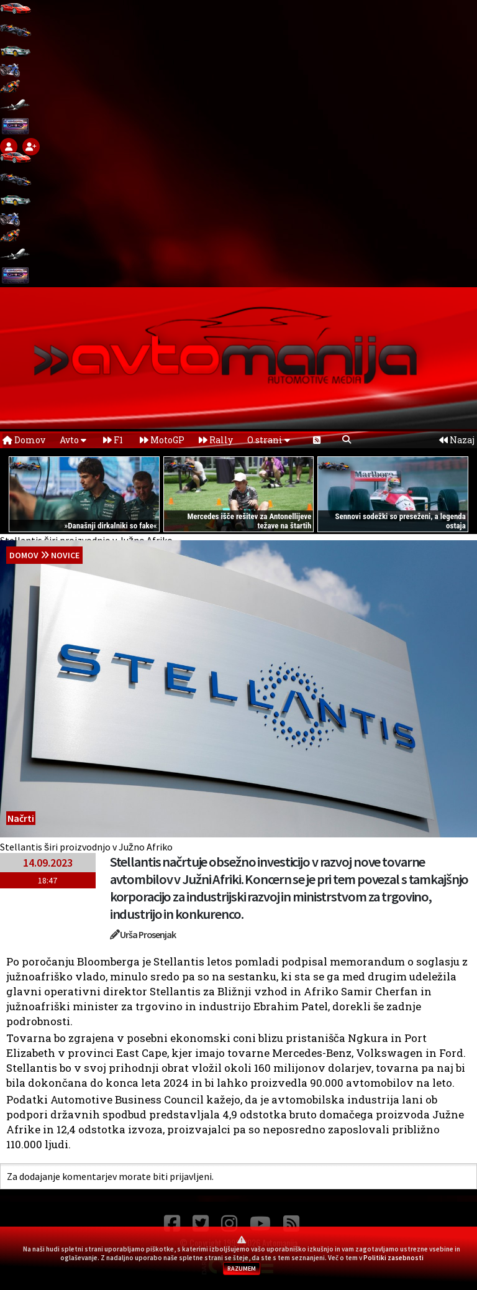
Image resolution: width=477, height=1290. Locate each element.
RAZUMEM (241, 1269)
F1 (113, 440)
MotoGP (162, 440)
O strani (268, 440)
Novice (65, 555)
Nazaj (457, 440)
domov (24, 555)
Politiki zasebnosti (393, 1257)
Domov (23, 440)
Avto (73, 440)
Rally (216, 440)
